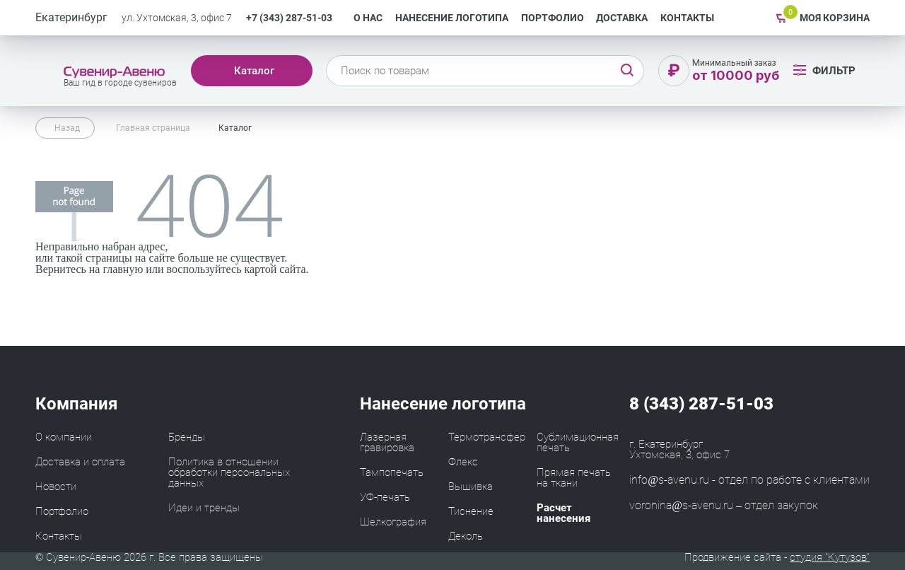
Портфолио (552, 17)
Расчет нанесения (563, 513)
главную (123, 269)
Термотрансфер (486, 437)
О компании (63, 437)
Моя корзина (835, 18)
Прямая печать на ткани (574, 477)
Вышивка (470, 486)
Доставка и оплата (80, 461)
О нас (368, 17)
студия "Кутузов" (830, 557)
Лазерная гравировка (387, 442)
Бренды (186, 437)
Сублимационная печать (578, 442)
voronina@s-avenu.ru (681, 505)
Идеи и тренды (204, 507)
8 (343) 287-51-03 (701, 404)
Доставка (622, 17)
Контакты (687, 17)
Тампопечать (392, 472)
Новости (55, 486)
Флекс (463, 461)
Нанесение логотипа (451, 17)
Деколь (465, 536)
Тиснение (471, 511)
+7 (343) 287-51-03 (289, 18)
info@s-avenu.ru (669, 480)
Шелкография (393, 522)
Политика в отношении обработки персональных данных (229, 472)
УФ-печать (385, 497)
